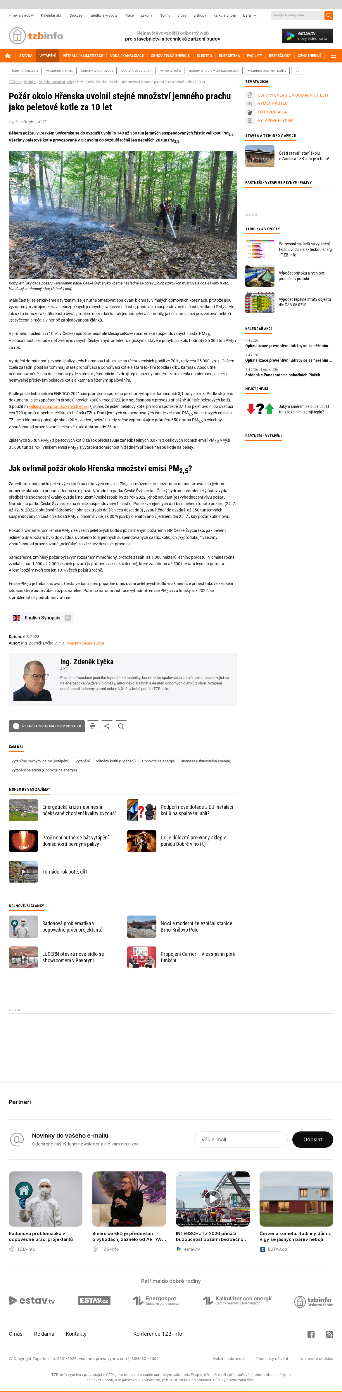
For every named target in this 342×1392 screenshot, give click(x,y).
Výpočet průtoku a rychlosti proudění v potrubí (302, 275)
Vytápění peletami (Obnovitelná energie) (44, 770)
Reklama (44, 1334)
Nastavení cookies (316, 1358)
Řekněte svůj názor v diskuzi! (51, 726)
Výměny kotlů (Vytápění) (116, 761)
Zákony (146, 15)
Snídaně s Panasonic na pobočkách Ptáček (282, 375)
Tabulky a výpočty (103, 15)
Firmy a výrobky (21, 15)
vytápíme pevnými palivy (266, 71)
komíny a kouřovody (97, 71)
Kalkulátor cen (224, 15)
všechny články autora (85, 643)
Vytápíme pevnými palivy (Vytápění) (40, 761)
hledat (121, 726)
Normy (165, 15)
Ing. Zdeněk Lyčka (87, 661)
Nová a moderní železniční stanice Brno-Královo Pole (196, 926)
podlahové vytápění (136, 71)
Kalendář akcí (52, 15)
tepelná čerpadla (25, 71)
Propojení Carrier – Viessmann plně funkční (198, 957)
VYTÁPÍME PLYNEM (275, 120)
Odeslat (312, 1140)
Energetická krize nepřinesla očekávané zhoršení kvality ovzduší (79, 810)
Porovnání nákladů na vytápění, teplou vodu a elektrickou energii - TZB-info (306, 249)
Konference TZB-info (158, 1334)
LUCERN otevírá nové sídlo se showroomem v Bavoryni (73, 957)
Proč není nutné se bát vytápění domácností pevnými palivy (75, 840)
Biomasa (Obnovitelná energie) (206, 761)
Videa (181, 15)
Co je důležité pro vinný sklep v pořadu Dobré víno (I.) (193, 840)
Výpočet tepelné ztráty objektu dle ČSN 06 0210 (305, 302)
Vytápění (30, 82)
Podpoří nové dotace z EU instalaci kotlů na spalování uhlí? (197, 810)
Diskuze (76, 15)
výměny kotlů (170, 71)
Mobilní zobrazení (229, 1358)
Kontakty (76, 1334)
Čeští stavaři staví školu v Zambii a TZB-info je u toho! (304, 156)
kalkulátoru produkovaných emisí (59, 406)
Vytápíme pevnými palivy (56, 82)
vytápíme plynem (59, 71)
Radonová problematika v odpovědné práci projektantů (72, 926)
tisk (93, 726)
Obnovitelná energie (158, 761)
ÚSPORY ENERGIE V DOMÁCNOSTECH (293, 95)
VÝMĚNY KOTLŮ (273, 103)
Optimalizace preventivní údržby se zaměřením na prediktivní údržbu (289, 345)
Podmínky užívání (272, 1358)
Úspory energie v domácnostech (214, 71)
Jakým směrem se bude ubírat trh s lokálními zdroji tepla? (304, 409)
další (297, 70)
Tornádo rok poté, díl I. (65, 872)
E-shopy (200, 15)
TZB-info (15, 82)
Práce (129, 15)
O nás (16, 1334)
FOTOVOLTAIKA (272, 112)
